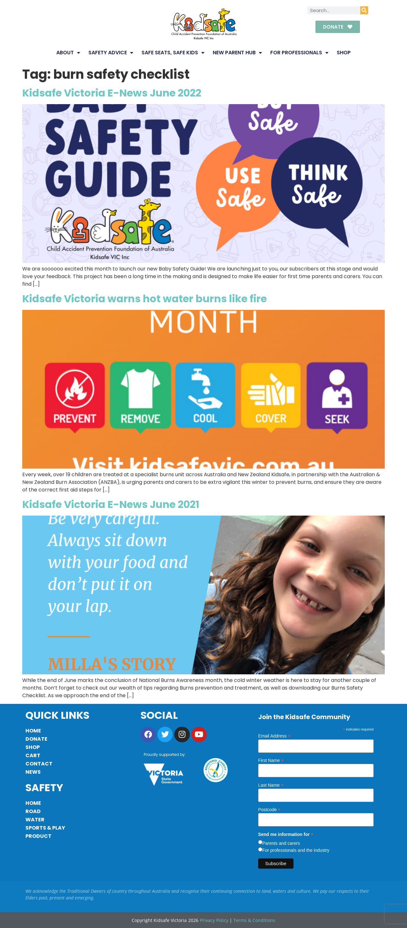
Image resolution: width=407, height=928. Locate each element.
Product (38, 836)
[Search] (364, 10)
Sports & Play (45, 827)
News (33, 772)
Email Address (274, 735)
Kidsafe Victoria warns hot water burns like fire (144, 298)
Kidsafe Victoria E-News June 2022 (111, 93)
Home (33, 730)
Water (35, 819)
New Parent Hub (237, 53)
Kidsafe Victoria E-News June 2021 (110, 504)
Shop (344, 52)
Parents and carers (281, 843)
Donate (36, 739)
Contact (38, 763)
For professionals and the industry (295, 850)
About (68, 53)
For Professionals (299, 53)
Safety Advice (110, 53)
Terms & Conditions (254, 920)
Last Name (271, 785)
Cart (32, 755)
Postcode (269, 809)
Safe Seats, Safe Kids (172, 53)
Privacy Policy (214, 920)
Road (33, 811)
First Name (271, 760)
